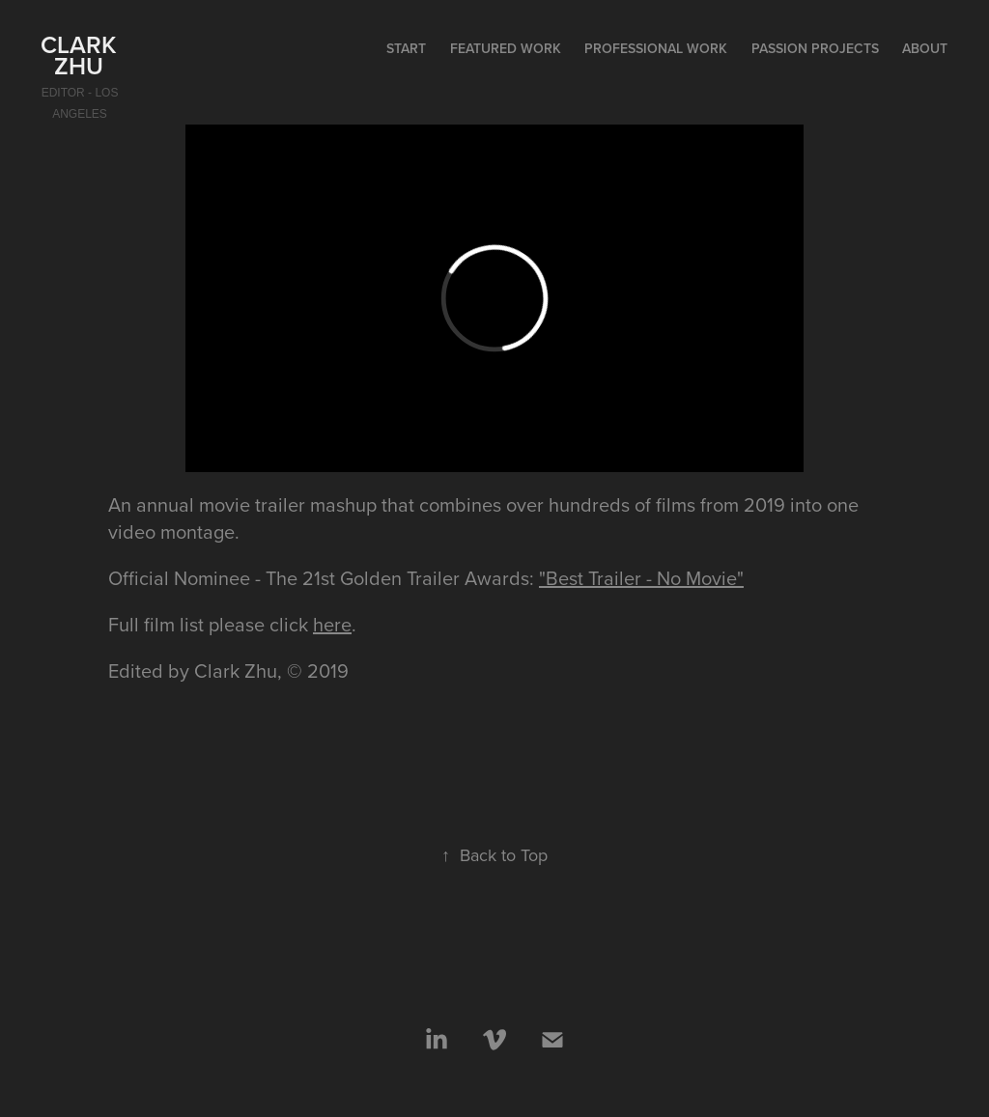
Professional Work (655, 48)
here (332, 624)
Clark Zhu (82, 55)
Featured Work (505, 48)
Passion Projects (815, 48)
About (924, 48)
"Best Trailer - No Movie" (641, 578)
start (406, 48)
